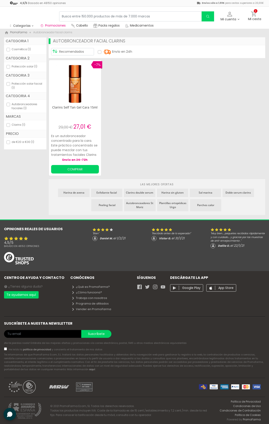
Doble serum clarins (238, 192)
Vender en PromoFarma (91, 309)
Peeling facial (107, 205)
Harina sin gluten (172, 192)
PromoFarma (252, 419)
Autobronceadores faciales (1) (24, 106)
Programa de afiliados (90, 303)
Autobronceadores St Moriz (139, 205)
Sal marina (205, 192)
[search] (208, 16)
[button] (229, 16)
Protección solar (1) (24, 66)
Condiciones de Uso (247, 406)
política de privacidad (37, 349)
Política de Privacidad (246, 401)
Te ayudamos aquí (21, 294)
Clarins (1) (18, 125)
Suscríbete (96, 334)
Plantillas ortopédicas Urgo (172, 205)
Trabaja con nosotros (89, 298)
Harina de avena (73, 192)
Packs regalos (106, 25)
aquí (92, 369)
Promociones (53, 25)
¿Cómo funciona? (86, 292)
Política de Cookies (248, 415)
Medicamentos (139, 25)
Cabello (79, 25)
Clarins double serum (139, 192)
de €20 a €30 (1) (23, 142)
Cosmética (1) (21, 49)
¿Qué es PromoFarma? (90, 287)
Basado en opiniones (21, 246)
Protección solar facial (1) (27, 86)
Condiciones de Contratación (240, 410)
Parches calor (205, 205)
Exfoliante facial (106, 192)
